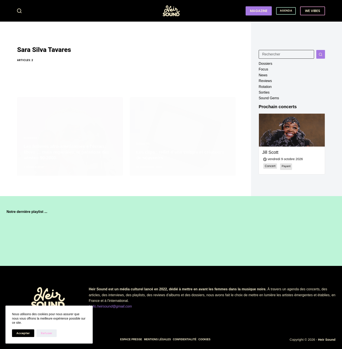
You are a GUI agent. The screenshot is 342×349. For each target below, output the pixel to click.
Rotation (265, 87)
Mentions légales (157, 339)
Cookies (204, 339)
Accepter (23, 333)
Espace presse (131, 339)
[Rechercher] (19, 11)
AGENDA (286, 11)
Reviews (265, 81)
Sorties (264, 92)
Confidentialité (184, 339)
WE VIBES (312, 11)
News (263, 75)
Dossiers (265, 63)
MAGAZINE (258, 11)
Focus (263, 69)
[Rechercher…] (286, 54)
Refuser (46, 333)
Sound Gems (269, 98)
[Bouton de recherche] (320, 54)
